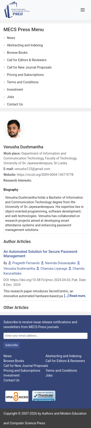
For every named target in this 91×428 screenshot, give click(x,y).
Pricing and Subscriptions (25, 75)
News (11, 38)
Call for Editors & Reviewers (27, 60)
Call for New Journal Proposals (29, 67)
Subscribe (11, 345)
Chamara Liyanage (54, 268)
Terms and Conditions (23, 82)
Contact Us (15, 104)
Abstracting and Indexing (25, 45)
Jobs (10, 97)
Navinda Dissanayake (60, 263)
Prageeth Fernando (26, 263)
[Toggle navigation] (82, 10)
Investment (15, 89)
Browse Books (17, 52)
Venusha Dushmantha (19, 268)
